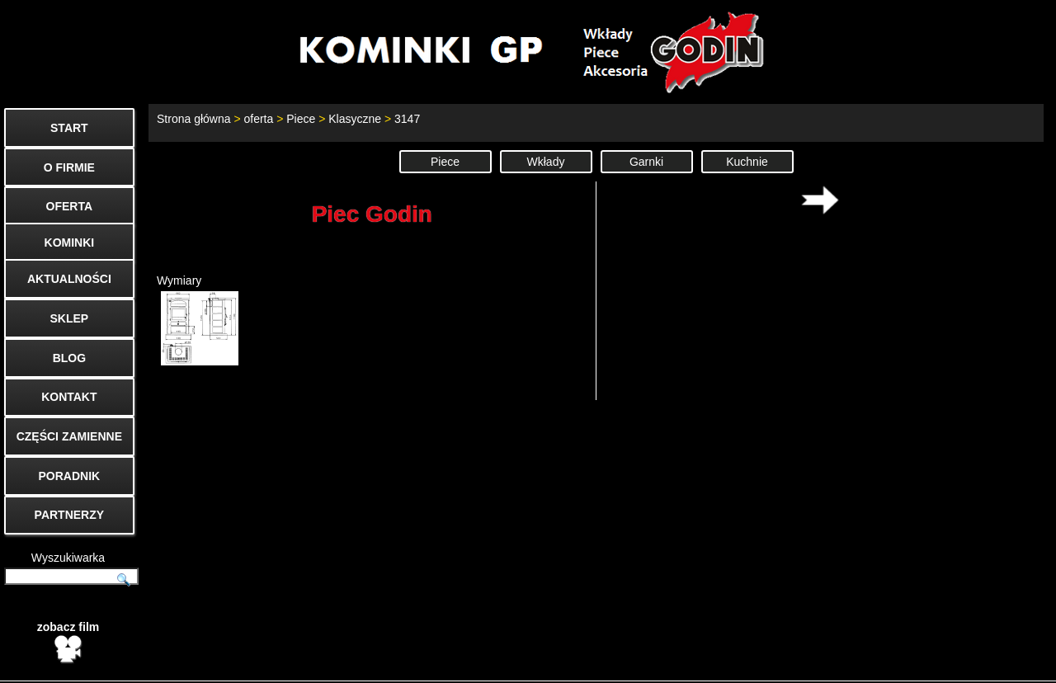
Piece (300, 118)
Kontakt (807, 663)
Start (750, 663)
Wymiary (197, 319)
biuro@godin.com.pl (526, 663)
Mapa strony (1012, 663)
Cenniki (936, 663)
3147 (407, 118)
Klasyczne (354, 118)
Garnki (646, 161)
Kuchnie (747, 161)
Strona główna (194, 118)
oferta (258, 118)
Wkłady (546, 161)
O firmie (871, 663)
